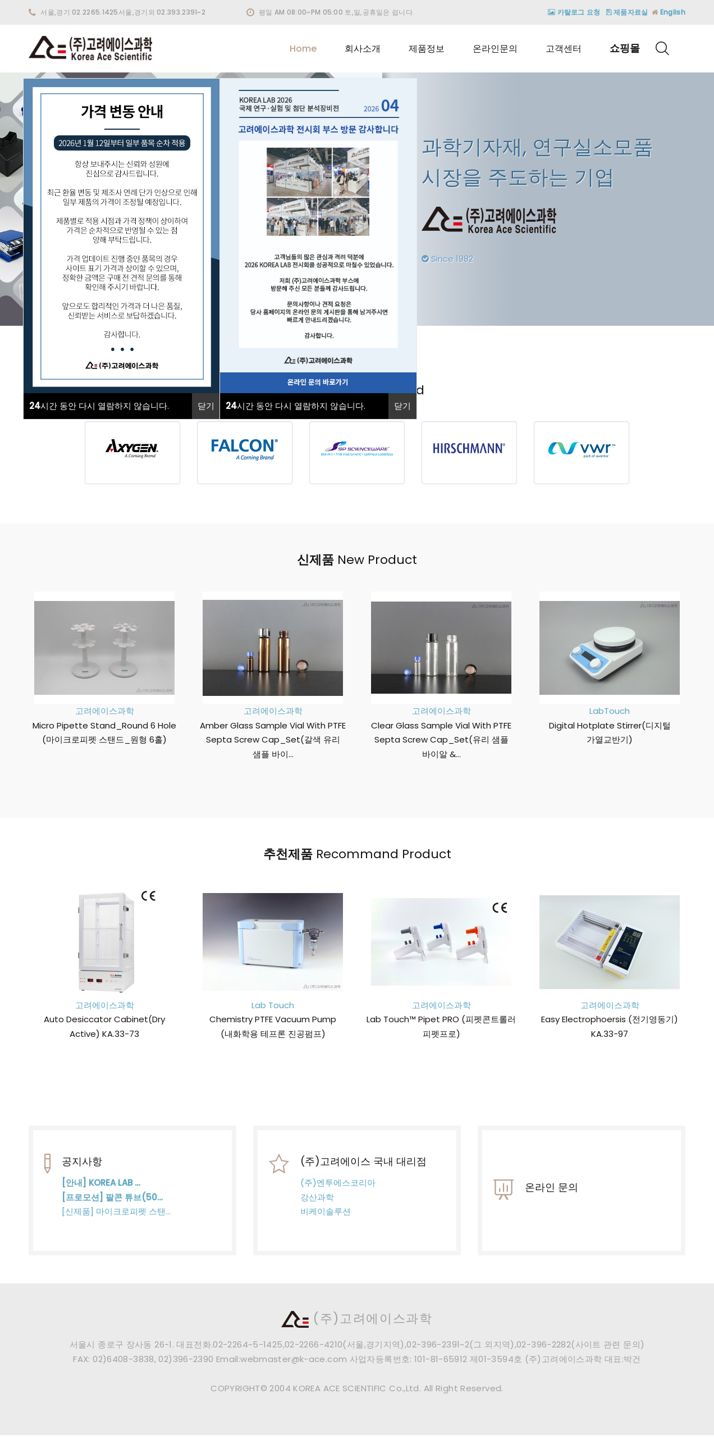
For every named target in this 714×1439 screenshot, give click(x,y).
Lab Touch (266, 1005)
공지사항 (82, 1175)
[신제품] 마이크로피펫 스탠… (116, 1225)
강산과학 (317, 1205)
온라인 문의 (551, 1201)
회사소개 (363, 48)
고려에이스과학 (97, 711)
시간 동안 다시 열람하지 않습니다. (99, 406)
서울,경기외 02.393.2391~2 (161, 12)
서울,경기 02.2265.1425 (79, 12)
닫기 (206, 406)
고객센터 (564, 48)
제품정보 (427, 48)
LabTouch (603, 711)
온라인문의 (495, 48)
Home (303, 48)
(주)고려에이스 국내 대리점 (363, 1170)
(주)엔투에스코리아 (338, 1191)
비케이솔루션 (325, 1220)
